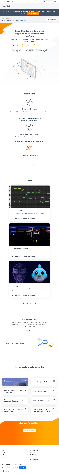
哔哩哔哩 (4, 457)
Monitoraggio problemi (35, 450)
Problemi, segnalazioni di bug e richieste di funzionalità (14, 401)
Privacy (8, 464)
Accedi (55, 1)
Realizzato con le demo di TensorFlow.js (12, 382)
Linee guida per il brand (35, 457)
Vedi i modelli (29, 46)
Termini (3, 464)
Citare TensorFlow (34, 459)
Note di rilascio (33, 452)
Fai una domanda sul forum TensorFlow (13, 391)
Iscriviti (22, 467)
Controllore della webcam (20, 248)
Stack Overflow (33, 454)
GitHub (3, 452)
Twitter (3, 454)
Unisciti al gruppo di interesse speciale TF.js (13, 410)
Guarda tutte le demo (29, 304)
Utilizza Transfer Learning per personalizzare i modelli (29, 141)
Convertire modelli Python (29, 120)
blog (25, 322)
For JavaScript (6, 6)
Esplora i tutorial (29, 430)
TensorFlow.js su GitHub (40, 382)
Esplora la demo (17, 218)
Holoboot (15, 286)
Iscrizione (29, 330)
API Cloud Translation (22, 20)
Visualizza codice (29, 218)
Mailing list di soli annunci (41, 401)
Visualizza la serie (33, 13)
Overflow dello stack (39, 391)
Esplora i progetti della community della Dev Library (42, 410)
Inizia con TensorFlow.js (29, 165)
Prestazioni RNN (17, 211)
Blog (3, 450)
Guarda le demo (42, 46)
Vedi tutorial (16, 46)
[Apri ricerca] (41, 2)
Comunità (29, 374)
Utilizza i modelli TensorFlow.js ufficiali (29, 118)
